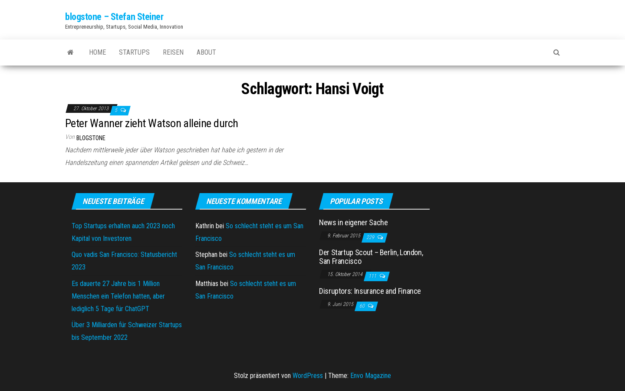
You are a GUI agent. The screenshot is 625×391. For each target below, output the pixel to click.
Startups (134, 52)
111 (373, 276)
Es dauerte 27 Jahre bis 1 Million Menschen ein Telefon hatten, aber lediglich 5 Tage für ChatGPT (118, 296)
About (206, 52)
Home (97, 52)
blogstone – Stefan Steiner (114, 16)
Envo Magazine (370, 375)
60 (362, 306)
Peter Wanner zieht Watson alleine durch (151, 123)
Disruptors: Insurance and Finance (370, 291)
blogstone (90, 138)
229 (370, 237)
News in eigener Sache (353, 222)
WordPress (308, 375)
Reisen (173, 52)
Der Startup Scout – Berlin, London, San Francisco (371, 257)
